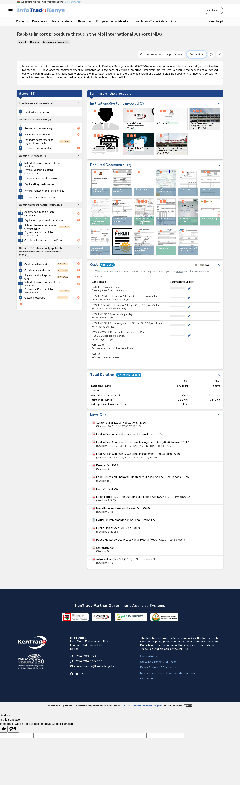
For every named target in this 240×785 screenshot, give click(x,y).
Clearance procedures (55, 42)
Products (22, 21)
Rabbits (34, 42)
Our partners (148, 656)
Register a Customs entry (38, 128)
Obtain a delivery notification (40, 197)
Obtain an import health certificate (43, 240)
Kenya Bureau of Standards (158, 667)
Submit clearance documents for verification (42, 164)
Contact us (147, 678)
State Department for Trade (158, 661)
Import (22, 42)
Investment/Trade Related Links (155, 21)
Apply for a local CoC (36, 264)
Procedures (39, 21)
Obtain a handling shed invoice (41, 178)
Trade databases (62, 21)
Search (213, 10)
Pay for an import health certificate (43, 220)
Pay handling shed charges (39, 184)
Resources (85, 21)
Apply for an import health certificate (39, 213)
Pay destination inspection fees (38, 277)
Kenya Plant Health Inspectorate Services (167, 673)
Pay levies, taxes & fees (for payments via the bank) (39, 141)
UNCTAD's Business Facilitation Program (141, 705)
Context (197, 54)
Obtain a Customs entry (37, 148)
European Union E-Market (113, 21)
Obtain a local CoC (34, 297)
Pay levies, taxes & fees (37, 134)
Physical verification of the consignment (38, 171)
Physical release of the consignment (44, 190)
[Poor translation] (13, 729)
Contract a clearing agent (38, 112)
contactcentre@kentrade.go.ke (94, 666)
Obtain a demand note (37, 270)
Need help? (216, 21)
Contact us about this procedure (161, 54)
